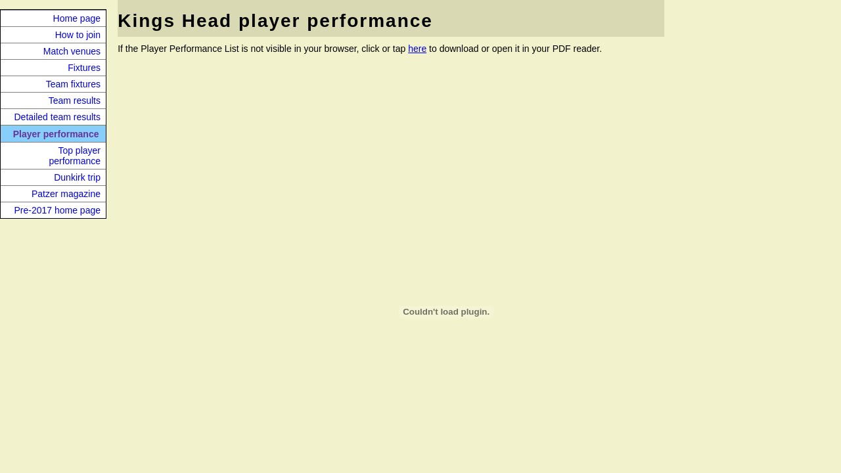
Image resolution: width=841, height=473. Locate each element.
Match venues (72, 51)
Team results (75, 100)
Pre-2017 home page (57, 210)
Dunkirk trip (77, 177)
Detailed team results (57, 117)
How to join (78, 35)
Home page (77, 18)
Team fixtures (73, 84)
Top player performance (75, 155)
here (417, 48)
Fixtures (84, 67)
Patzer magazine (66, 194)
